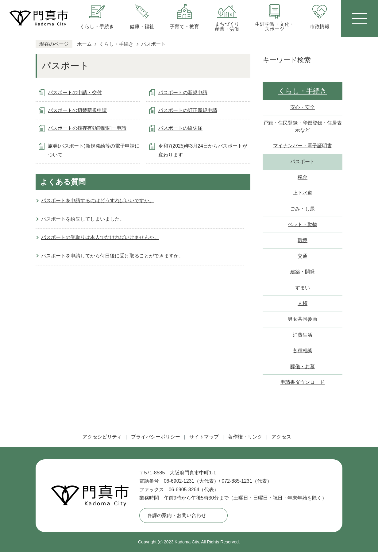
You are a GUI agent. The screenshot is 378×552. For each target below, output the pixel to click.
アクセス (281, 436)
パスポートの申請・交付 (75, 92)
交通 (302, 256)
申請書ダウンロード (302, 382)
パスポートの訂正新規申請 (187, 110)
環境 (302, 240)
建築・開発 (302, 271)
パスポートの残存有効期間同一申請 (87, 128)
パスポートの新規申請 (182, 92)
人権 (302, 303)
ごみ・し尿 (302, 208)
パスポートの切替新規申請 (77, 110)
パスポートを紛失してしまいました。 (83, 219)
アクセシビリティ (102, 436)
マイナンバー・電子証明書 (302, 145)
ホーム (84, 44)
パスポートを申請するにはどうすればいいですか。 (97, 200)
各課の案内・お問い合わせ (176, 515)
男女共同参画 (302, 319)
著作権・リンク (245, 436)
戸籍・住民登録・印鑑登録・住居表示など (302, 126)
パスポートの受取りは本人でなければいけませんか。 (100, 237)
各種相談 (302, 350)
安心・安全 (302, 107)
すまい (302, 287)
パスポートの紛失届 (180, 128)
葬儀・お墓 (302, 366)
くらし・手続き (116, 44)
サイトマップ (204, 436)
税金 (302, 177)
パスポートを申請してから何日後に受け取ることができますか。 (112, 255)
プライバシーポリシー (155, 436)
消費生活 (302, 335)
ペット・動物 (302, 224)
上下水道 (302, 192)
